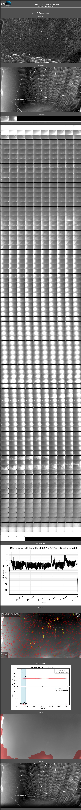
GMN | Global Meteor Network (46, 5)
